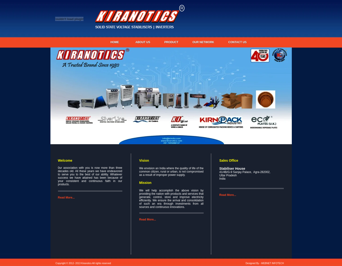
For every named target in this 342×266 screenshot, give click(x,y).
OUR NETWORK (203, 42)
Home (114, 42)
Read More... (66, 197)
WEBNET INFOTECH (272, 263)
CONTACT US (237, 42)
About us (143, 42)
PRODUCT (171, 42)
